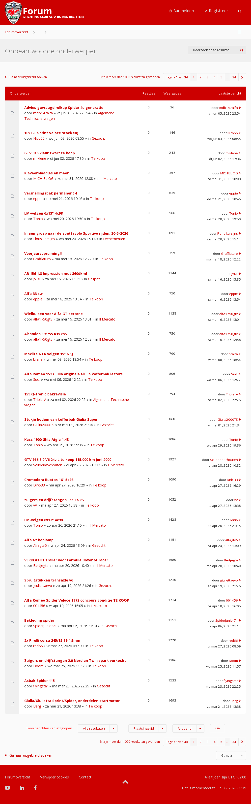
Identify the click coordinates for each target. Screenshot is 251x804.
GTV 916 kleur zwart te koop (49, 153)
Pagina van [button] (177, 77)
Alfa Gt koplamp (39, 540)
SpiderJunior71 (45, 625)
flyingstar (40, 686)
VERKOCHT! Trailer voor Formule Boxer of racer (66, 560)
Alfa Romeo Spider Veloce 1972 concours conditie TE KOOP (76, 600)
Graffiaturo (42, 259)
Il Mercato (109, 178)
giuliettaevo (42, 585)
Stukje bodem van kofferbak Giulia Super (61, 419)
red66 (38, 645)
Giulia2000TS (43, 424)
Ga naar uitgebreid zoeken (28, 77)
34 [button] (234, 77)
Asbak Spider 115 (39, 680)
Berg (37, 706)
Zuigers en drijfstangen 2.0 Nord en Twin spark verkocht (75, 660)
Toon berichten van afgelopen (72, 728)
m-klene (39, 158)
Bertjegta (41, 565)
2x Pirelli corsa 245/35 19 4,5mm (52, 640)
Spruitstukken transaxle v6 (48, 580)
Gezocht (98, 138)
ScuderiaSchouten (47, 465)
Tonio (38, 218)
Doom (38, 666)
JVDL (37, 279)
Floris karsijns (44, 238)
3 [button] (207, 77)
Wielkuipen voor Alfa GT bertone (53, 313)
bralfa (38, 359)
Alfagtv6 (40, 545)
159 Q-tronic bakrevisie (45, 394)
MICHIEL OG (43, 178)
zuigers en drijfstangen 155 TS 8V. (54, 499)
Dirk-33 (39, 485)
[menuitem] (181, 11)
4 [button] (214, 77)
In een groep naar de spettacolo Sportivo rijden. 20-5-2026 (76, 233)
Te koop (98, 158)
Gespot (94, 279)
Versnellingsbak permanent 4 (50, 193)
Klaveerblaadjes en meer (46, 173)
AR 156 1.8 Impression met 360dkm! (55, 273)
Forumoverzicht (16, 32)
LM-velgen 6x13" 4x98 (43, 213)
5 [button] (221, 77)
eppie (37, 198)
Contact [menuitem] (85, 777)
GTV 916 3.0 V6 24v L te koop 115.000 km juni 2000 (67, 459)
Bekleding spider (39, 620)
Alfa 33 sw (33, 293)
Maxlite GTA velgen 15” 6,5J (48, 354)
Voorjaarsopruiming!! (43, 253)
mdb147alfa (43, 113)
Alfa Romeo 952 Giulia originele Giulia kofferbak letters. (74, 374)
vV (35, 505)
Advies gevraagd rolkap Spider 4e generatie (63, 107)
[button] (242, 77)
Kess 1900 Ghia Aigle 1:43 (46, 439)
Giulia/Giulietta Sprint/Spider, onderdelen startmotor (72, 700)
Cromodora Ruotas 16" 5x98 (48, 479)
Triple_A (39, 399)
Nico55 (39, 138)
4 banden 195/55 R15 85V (45, 333)
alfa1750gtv (42, 319)
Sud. (36, 379)
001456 (39, 605)
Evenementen (114, 238)
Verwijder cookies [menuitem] (54, 777)
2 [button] (200, 77)
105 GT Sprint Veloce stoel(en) (51, 132)
